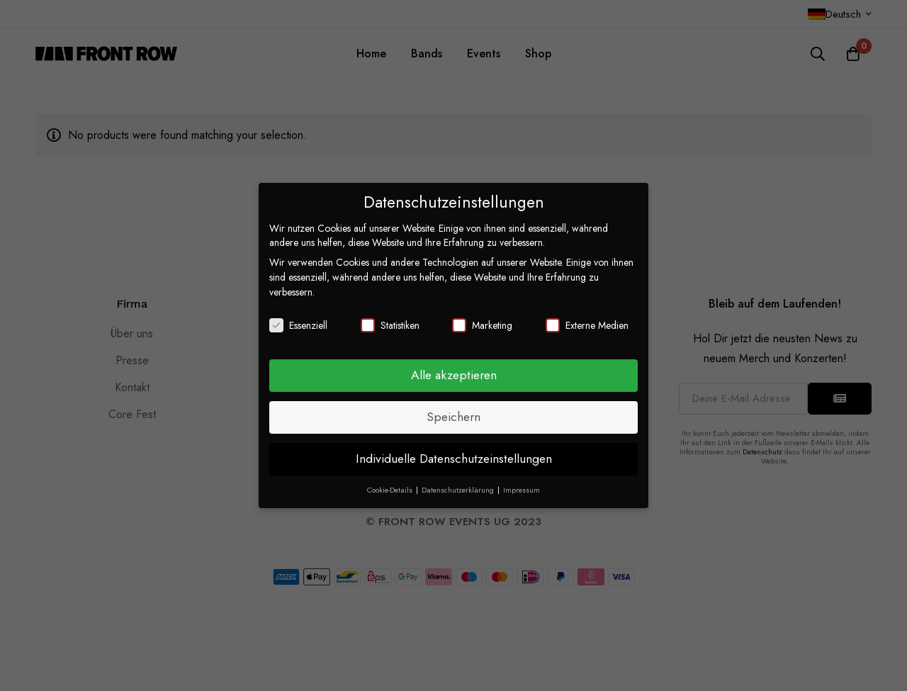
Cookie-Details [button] (391, 490)
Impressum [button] (521, 490)
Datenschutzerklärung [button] (459, 490)
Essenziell (298, 325)
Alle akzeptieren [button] (454, 375)
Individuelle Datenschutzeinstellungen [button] (454, 458)
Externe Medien (587, 325)
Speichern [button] (453, 417)
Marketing (482, 325)
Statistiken (390, 325)
